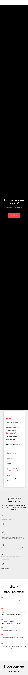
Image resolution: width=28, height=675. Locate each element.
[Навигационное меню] (25, 2)
